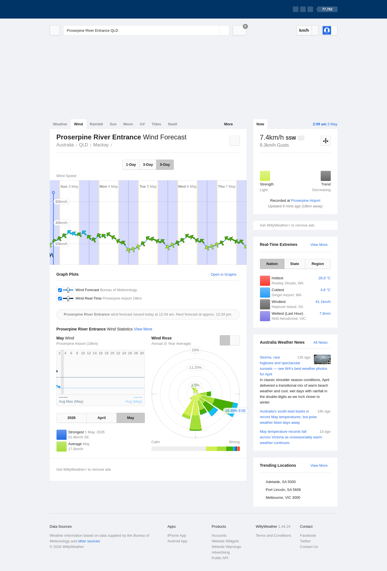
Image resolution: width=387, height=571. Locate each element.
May (130, 418)
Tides (156, 124)
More (228, 124)
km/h (304, 30)
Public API (220, 558)
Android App (177, 541)
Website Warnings (226, 547)
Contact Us (309, 547)
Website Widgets (225, 541)
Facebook (308, 535)
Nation (272, 264)
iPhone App (177, 535)
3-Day (148, 164)
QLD (83, 144)
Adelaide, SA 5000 (281, 482)
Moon (128, 124)
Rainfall (96, 124)
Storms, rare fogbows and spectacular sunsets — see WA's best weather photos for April (295, 380)
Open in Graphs (224, 274)
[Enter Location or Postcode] (146, 30)
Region (318, 264)
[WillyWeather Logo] (76, 9)
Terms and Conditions (273, 535)
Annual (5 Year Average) (171, 343)
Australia (65, 144)
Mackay (101, 144)
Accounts (219, 535)
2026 (71, 418)
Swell (172, 124)
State (294, 264)
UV (142, 124)
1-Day (131, 164)
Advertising (221, 552)
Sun (113, 124)
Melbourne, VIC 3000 (283, 497)
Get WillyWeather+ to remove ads (287, 225)
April (102, 418)
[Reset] (214, 30)
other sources (89, 541)
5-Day (165, 164)
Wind (78, 124)
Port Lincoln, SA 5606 (283, 490)
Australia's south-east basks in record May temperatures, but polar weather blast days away (295, 417)
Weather (60, 124)
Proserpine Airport (305, 200)
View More (318, 245)
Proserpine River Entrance (115, 144)
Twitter (305, 541)
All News (320, 342)
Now (260, 124)
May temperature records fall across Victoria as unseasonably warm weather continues (295, 437)
